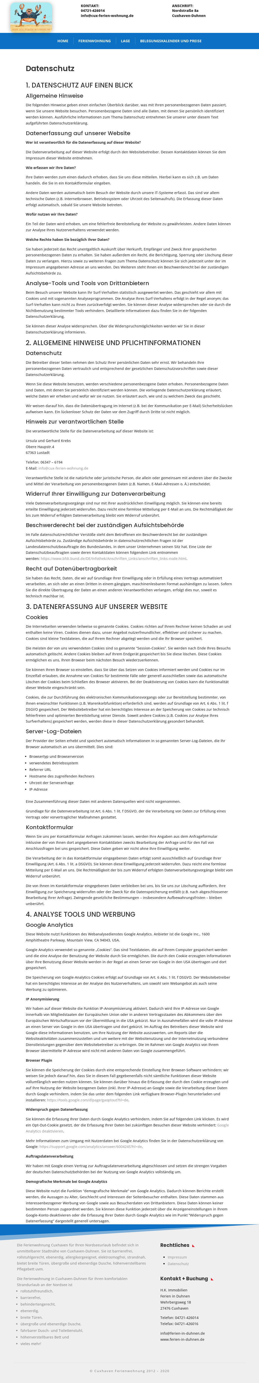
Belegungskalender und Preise (171, 40)
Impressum (177, 1257)
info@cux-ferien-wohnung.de (63, 468)
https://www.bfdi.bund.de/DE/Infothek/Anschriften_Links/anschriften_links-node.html (113, 558)
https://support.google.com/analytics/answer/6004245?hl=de (90, 1146)
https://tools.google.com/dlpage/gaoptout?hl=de (87, 1100)
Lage (125, 40)
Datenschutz (178, 1263)
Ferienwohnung (94, 40)
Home (62, 40)
